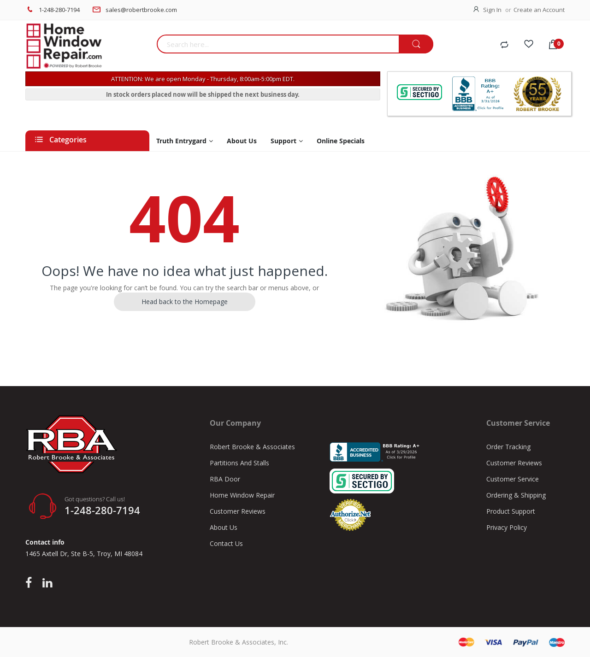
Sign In (492, 10)
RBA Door (225, 479)
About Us (223, 527)
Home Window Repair (242, 495)
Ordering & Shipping (516, 495)
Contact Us (226, 543)
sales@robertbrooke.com (141, 10)
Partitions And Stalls (239, 462)
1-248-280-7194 (59, 10)
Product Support (510, 511)
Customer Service (512, 479)
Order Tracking (508, 446)
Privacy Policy (506, 527)
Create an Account (539, 10)
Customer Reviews (238, 511)
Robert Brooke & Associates (252, 446)
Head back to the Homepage (185, 301)
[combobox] (278, 44)
